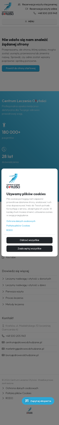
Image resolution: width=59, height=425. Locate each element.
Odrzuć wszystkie (29, 240)
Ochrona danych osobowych (20, 221)
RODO (9, 230)
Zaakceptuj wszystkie (29, 248)
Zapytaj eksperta (38, 401)
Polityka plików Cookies (18, 225)
